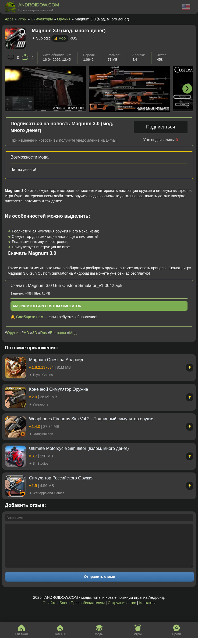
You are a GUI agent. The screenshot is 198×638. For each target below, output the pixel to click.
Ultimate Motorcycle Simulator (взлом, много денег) (79, 448)
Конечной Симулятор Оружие (58, 389)
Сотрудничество (122, 611)
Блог (63, 611)
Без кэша (58, 333)
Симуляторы (42, 19)
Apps (9, 19)
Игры (22, 19)
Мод (72, 333)
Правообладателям (88, 611)
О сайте (49, 611)
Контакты (147, 611)
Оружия (63, 19)
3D (34, 333)
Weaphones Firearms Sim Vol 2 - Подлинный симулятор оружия (91, 419)
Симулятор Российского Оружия (61, 478)
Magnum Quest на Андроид (56, 359)
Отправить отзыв (99, 585)
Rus (43, 333)
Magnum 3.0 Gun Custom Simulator (47, 306)
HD (26, 333)
